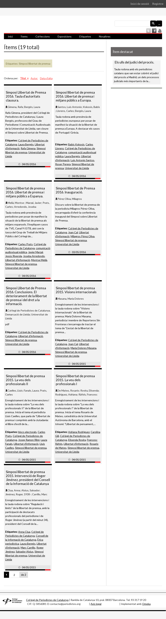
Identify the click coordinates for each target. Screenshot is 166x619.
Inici (10, 36)
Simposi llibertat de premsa (21, 264)
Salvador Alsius (24, 551)
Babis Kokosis (76, 144)
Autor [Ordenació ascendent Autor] (34, 78)
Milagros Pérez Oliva (82, 236)
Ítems (24, 36)
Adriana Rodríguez (79, 432)
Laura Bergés (26, 144)
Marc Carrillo (28, 547)
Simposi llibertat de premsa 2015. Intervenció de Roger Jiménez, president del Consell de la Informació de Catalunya (28, 478)
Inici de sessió (140, 3)
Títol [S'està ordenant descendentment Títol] (23, 78)
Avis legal (96, 603)
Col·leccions (42, 36)
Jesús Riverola (13, 256)
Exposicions (65, 36)
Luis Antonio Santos (82, 160)
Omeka (146, 603)
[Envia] (153, 24)
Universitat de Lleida (77, 168)
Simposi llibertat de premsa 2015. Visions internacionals (76, 290)
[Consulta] (138, 24)
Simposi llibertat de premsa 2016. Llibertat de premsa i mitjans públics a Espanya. (25, 192)
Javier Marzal (35, 252)
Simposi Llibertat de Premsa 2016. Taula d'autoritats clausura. (26, 96)
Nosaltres (104, 36)
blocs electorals (27, 432)
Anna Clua (24, 531)
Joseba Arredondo (34, 256)
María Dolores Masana (83, 348)
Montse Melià (39, 260)
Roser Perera (63, 164)
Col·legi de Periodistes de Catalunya (47, 599)
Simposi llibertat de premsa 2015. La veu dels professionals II (25, 380)
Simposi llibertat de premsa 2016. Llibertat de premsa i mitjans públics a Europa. (75, 96)
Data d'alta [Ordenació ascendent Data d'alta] (46, 78)
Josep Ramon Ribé (29, 439)
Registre (157, 3)
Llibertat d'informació (17, 260)
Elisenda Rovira (77, 439)
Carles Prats (25, 244)
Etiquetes (85, 36)
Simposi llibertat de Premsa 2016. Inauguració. (75, 190)
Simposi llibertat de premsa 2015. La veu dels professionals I (75, 380)
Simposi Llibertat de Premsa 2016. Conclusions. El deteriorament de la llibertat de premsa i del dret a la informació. (26, 296)
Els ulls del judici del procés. (134, 62)
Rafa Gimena (28, 148)
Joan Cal (73, 232)
